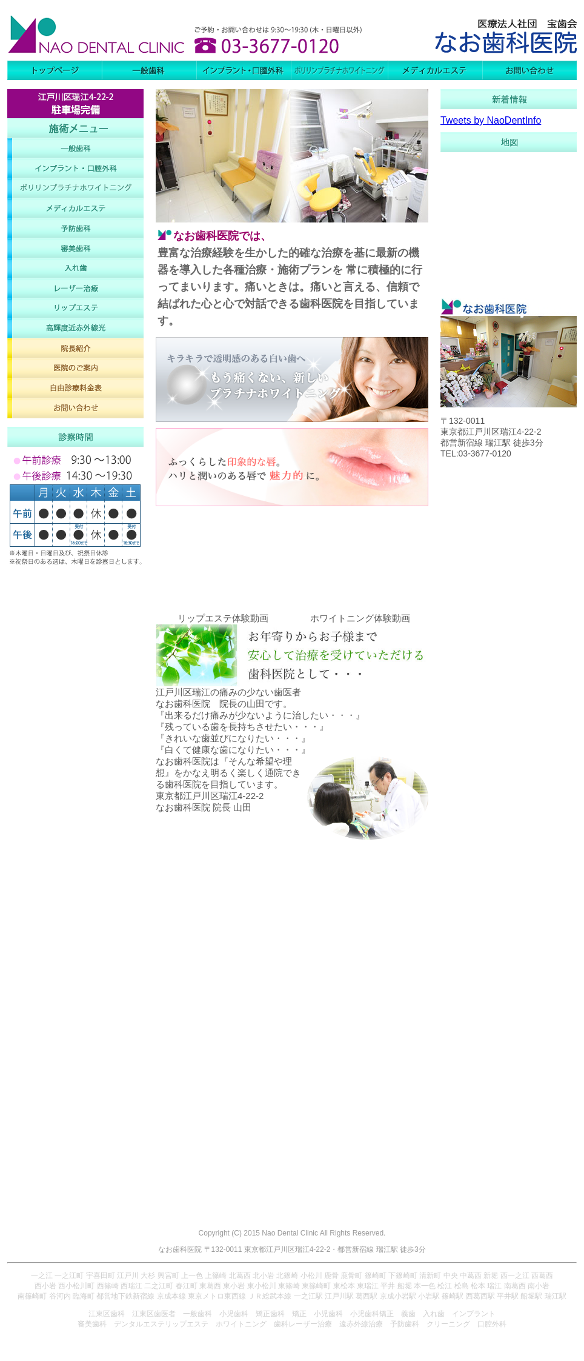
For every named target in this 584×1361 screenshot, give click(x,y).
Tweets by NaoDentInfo (490, 120)
